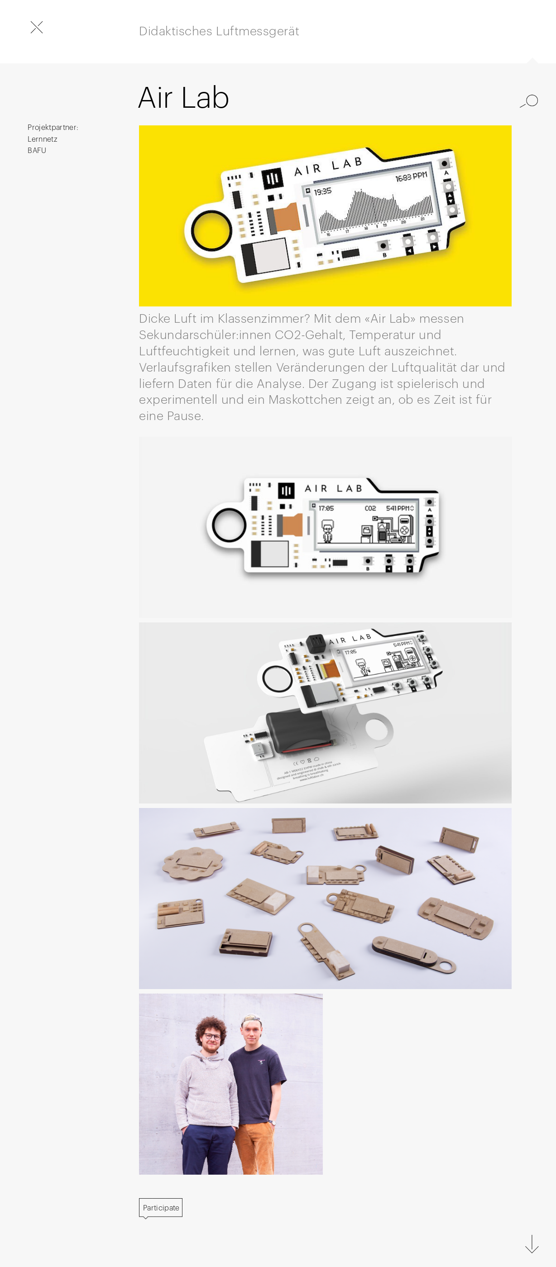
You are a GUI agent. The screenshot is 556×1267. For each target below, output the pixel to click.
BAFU (37, 150)
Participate (161, 1208)
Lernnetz (43, 139)
